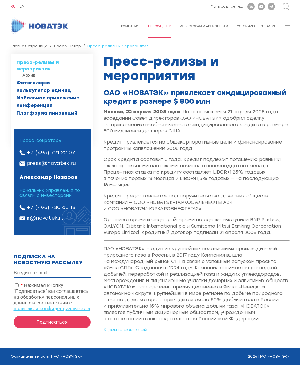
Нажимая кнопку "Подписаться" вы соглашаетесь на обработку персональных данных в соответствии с (52, 296)
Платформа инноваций (47, 113)
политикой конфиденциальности (52, 308)
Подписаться (52, 322)
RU (13, 6)
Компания (130, 26)
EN (22, 6)
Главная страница (29, 46)
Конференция (35, 105)
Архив (28, 75)
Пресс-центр (159, 26)
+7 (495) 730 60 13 (51, 207)
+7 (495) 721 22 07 (51, 152)
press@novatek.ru (51, 163)
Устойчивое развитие (256, 26)
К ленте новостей (125, 330)
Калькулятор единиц (44, 90)
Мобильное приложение (48, 98)
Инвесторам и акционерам (204, 26)
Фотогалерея (34, 83)
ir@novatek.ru (45, 218)
